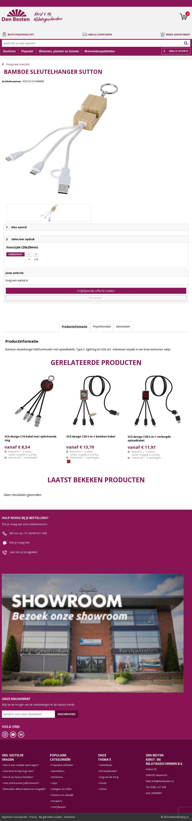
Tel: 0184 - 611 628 (156, 787)
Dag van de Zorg (108, 777)
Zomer (103, 789)
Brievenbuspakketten (100, 51)
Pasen (103, 783)
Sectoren (9, 51)
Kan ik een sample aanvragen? (21, 765)
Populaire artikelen (62, 765)
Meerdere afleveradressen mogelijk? (24, 789)
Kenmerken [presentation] (123, 326)
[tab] (74, 326)
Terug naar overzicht (18, 64)
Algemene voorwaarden (15, 817)
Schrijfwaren (58, 807)
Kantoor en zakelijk (62, 795)
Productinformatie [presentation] (74, 326)
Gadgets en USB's (61, 789)
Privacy (33, 817)
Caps (54, 783)
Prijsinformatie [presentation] (102, 326)
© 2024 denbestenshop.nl (174, 817)
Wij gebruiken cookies (50, 817)
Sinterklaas (105, 765)
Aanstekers (57, 771)
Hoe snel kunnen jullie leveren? (21, 783)
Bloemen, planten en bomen (59, 51)
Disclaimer (69, 817)
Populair (27, 51)
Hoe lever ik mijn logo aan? (18, 771)
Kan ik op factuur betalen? (18, 777)
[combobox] (92, 43)
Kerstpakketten (108, 771)
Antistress (57, 777)
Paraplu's (56, 801)
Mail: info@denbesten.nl (160, 781)
